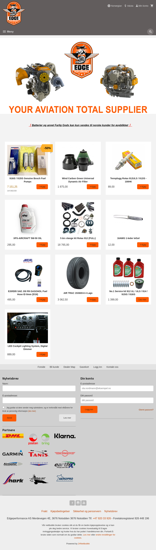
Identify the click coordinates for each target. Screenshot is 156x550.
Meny (8, 31)
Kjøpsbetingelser (60, 511)
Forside (41, 367)
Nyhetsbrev (110, 511)
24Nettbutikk (84, 543)
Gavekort (84, 367)
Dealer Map (69, 367)
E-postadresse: (10, 395)
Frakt (44, 511)
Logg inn (97, 367)
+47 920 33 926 (102, 518)
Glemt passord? (146, 409)
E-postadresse (88, 383)
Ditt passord (87, 395)
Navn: (5, 383)
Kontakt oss (112, 367)
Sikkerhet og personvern (87, 511)
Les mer (67, 418)
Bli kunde (54, 367)
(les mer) (32, 411)
